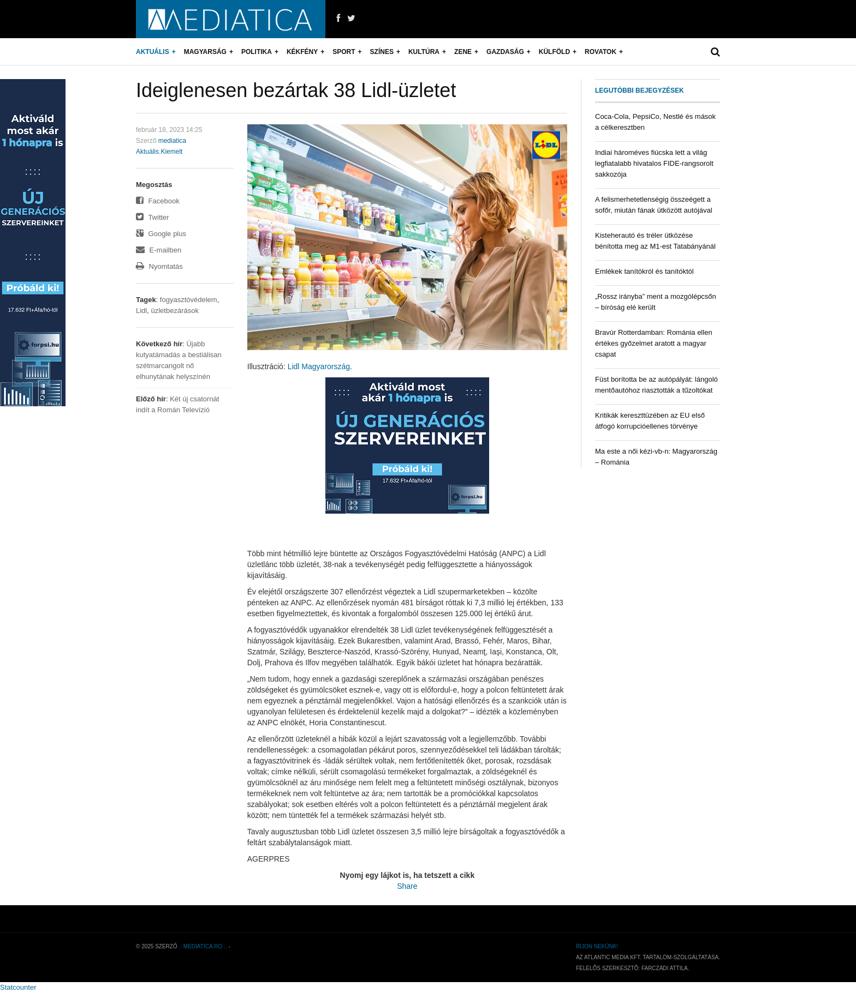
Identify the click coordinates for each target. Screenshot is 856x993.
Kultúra (423, 52)
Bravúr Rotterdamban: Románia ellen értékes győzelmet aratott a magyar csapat (653, 343)
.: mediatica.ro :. (203, 946)
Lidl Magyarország (319, 366)
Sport (343, 52)
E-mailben (158, 250)
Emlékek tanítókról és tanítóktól (644, 271)
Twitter (152, 217)
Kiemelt (171, 151)
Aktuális (152, 52)
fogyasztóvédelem (188, 300)
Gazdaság (505, 52)
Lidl (141, 310)
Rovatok (600, 52)
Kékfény (302, 52)
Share (407, 886)
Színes (382, 52)
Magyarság (205, 52)
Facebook (158, 201)
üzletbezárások (174, 310)
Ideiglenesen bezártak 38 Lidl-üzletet (296, 90)
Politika (256, 52)
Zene (463, 52)
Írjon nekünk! (597, 946)
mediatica (172, 141)
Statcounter (18, 987)
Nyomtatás (159, 266)
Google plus (161, 234)
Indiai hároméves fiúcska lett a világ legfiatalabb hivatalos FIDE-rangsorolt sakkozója (654, 163)
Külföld (554, 52)
